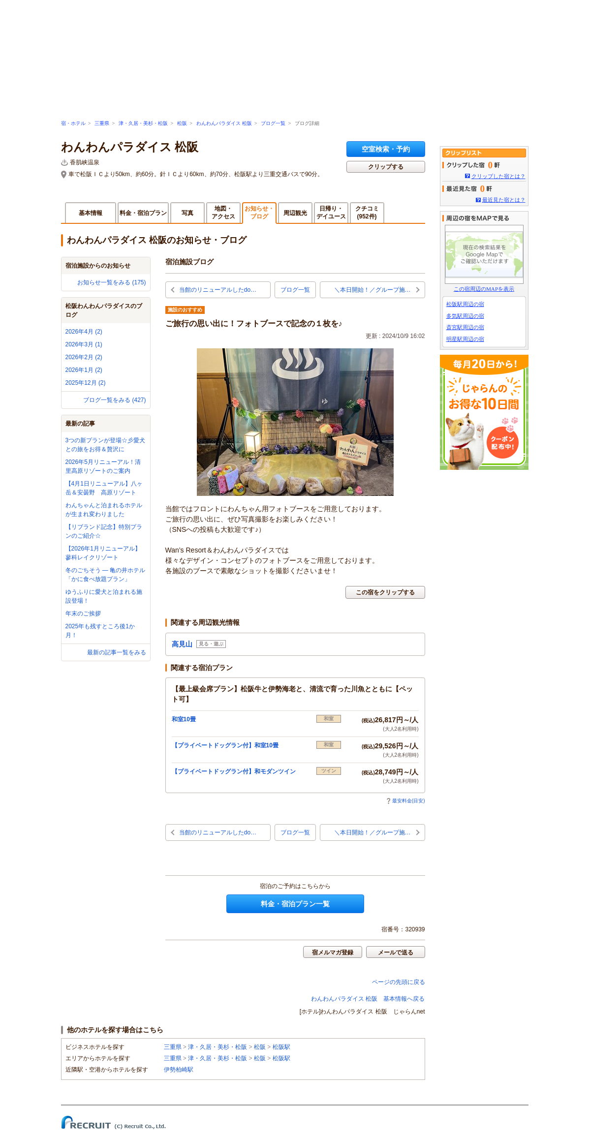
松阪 (182, 123)
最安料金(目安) (405, 800)
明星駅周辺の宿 (465, 339)
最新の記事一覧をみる (116, 652)
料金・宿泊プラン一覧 (295, 904)
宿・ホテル (73, 123)
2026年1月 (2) (83, 370)
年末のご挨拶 (83, 613)
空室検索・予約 (386, 149)
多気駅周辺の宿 (465, 316)
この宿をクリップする (385, 592)
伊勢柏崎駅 (178, 1069)
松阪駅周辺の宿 (465, 304)
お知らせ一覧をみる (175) (111, 282)
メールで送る (395, 952)
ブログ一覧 (273, 123)
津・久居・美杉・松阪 (143, 123)
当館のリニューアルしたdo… (217, 289)
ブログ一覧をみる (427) (114, 400)
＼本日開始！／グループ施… (372, 289)
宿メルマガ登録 (332, 952)
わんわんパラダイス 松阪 (224, 123)
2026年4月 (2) (83, 331)
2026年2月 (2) (83, 357)
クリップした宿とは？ (498, 176)
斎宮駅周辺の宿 (465, 327)
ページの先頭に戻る (398, 982)
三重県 (101, 123)
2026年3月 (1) (83, 344)
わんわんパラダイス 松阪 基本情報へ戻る (368, 998)
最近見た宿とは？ (504, 200)
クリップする (385, 166)
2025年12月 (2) (85, 382)
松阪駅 (281, 1047)
